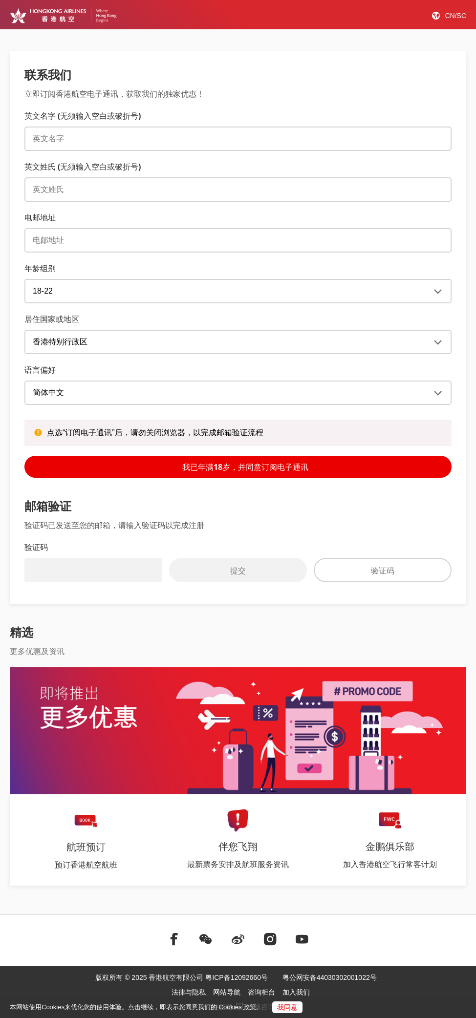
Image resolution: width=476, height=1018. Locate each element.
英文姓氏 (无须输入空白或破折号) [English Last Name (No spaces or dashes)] (82, 166)
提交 (238, 570)
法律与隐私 (189, 992)
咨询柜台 (261, 992)
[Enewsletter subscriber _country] (238, 342)
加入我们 (296, 992)
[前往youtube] (302, 939)
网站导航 (226, 992)
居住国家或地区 (51, 319)
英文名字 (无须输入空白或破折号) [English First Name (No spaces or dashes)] (82, 115)
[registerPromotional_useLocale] (238, 393)
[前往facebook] (174, 939)
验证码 (382, 570)
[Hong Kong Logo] (63, 15)
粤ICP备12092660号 (236, 977)
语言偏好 (40, 369)
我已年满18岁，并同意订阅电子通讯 (238, 466)
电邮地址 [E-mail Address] (40, 217)
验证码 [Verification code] (36, 547)
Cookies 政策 (238, 1007)
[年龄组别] (238, 291)
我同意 (287, 1007)
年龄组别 (40, 268)
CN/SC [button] (455, 16)
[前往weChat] (206, 939)
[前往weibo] (238, 939)
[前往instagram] (270, 939)
